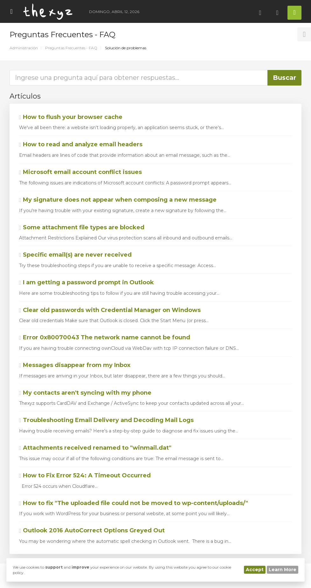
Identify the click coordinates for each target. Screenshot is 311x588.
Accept (255, 569)
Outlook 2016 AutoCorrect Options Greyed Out (92, 530)
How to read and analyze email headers (80, 144)
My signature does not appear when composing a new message (118, 199)
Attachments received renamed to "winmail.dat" (95, 447)
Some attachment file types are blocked (81, 227)
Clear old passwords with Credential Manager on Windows (110, 310)
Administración (24, 47)
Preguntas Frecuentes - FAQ (71, 47)
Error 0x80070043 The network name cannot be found (104, 337)
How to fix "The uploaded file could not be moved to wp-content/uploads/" (133, 503)
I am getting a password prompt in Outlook (86, 282)
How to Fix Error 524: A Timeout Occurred (85, 475)
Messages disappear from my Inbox (74, 365)
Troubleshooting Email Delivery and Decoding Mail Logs (106, 420)
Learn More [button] (282, 569)
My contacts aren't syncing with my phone (85, 392)
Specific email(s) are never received (75, 254)
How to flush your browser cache (70, 117)
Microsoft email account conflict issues (80, 172)
